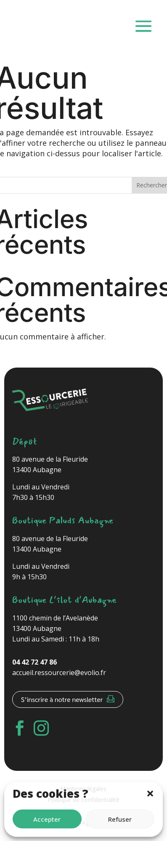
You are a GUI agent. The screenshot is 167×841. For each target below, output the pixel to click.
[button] (150, 793)
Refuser (120, 819)
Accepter (47, 819)
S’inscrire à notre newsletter (62, 699)
